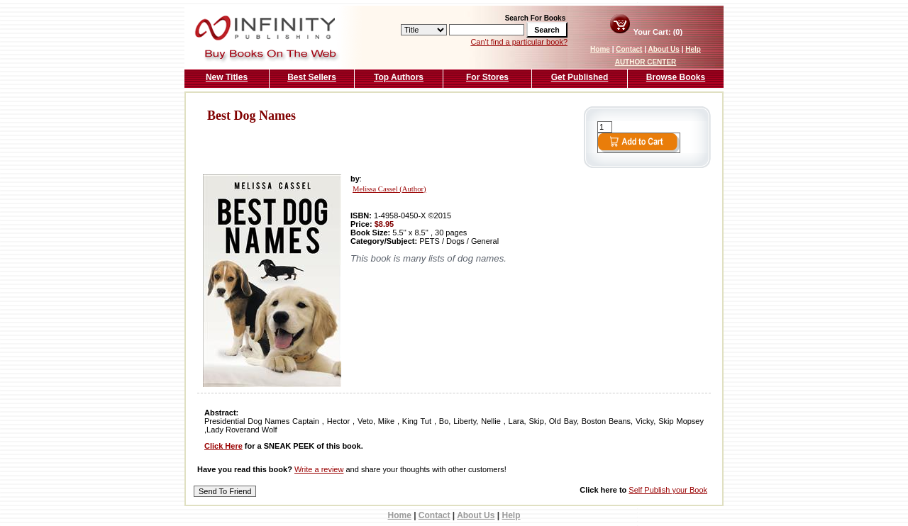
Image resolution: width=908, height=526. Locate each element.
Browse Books (675, 77)
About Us (663, 49)
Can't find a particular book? (519, 42)
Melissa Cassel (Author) (389, 189)
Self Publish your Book (668, 490)
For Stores (487, 77)
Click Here (223, 446)
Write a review (318, 469)
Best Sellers (311, 77)
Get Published (580, 77)
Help (693, 49)
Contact (629, 49)
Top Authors (398, 77)
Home (600, 49)
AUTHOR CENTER (646, 62)
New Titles (227, 77)
